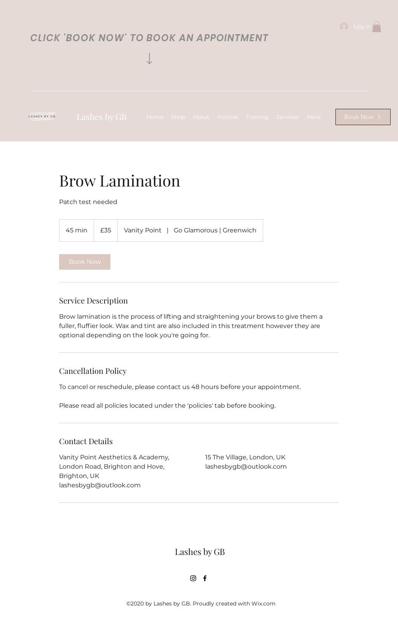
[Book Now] (363, 117)
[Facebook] (205, 578)
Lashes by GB (102, 116)
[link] (84, 262)
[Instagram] (193, 578)
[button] (376, 26)
